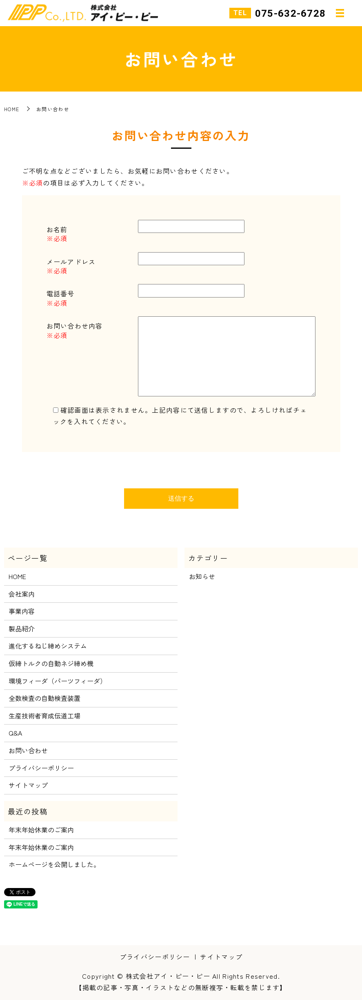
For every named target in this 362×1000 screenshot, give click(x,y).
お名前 (57, 229)
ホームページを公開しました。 (54, 864)
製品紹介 (22, 628)
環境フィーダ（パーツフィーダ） (58, 681)
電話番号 (61, 293)
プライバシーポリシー (41, 768)
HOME (11, 108)
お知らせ (202, 576)
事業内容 (22, 611)
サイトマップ (28, 785)
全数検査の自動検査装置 (44, 698)
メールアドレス (71, 261)
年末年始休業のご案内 (41, 829)
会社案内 (22, 594)
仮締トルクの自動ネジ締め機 (51, 663)
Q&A (15, 733)
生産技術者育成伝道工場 (44, 715)
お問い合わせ (28, 750)
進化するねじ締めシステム (48, 646)
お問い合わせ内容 (75, 325)
